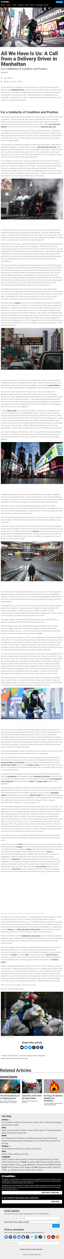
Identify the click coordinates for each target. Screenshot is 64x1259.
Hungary (20, 847)
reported (36, 531)
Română (58, 1165)
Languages (39, 5)
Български (31, 1162)
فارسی (23, 1165)
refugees (10, 929)
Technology (55, 1122)
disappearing (12, 776)
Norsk (28, 1170)
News (48, 1122)
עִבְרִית (27, 1167)
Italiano (19, 81)
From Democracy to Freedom (13, 1138)
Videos (30, 1130)
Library (8, 5)
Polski (4, 1162)
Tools (14, 5)
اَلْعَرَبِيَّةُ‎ (4, 1167)
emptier (17, 303)
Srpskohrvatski (42, 1165)
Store (27, 5)
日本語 (23, 1162)
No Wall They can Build (22, 1149)
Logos (41, 1130)
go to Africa (16, 869)
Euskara (5, 1165)
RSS (9, 1120)
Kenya (29, 849)
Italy (26, 955)
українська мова (45, 1167)
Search (32, 5)
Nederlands (31, 1165)
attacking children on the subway (12, 762)
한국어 (51, 1165)
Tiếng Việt (56, 1167)
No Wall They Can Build (48, 1141)
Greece (49, 852)
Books (3, 5)
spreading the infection (41, 776)
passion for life (51, 955)
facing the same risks (48, 127)
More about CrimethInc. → (51, 1192)
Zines (4, 1130)
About (46, 5)
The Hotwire (36, 1149)
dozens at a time (33, 765)
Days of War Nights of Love (28, 1141)
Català (4, 1170)
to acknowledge (53, 385)
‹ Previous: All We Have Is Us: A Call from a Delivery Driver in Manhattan (23, 1056)
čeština (57, 1162)
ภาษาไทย (34, 1167)
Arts (3, 1122)
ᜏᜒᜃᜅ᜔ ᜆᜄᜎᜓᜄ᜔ (36, 1170)
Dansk (21, 1167)
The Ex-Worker (7, 1149)
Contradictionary (31, 1138)
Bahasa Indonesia (47, 1162)
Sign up (56, 1225)
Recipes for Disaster (9, 1141)
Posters (17, 1130)
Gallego (14, 1170)
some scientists (41, 866)
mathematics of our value (31, 936)
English (4, 1159)
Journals (10, 1130)
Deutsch (24, 1159)
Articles (5, 1120)
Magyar (11, 1165)
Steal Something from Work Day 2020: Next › (15, 1058)
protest (31, 781)
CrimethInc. (5, 2)
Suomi (17, 1162)
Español (11, 1159)
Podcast (5, 1146)
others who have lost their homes (29, 929)
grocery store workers (9, 765)
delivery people (35, 795)
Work (40, 1138)
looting (14, 955)
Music (36, 1130)
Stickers (24, 1130)
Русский (55, 1159)
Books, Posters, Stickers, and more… (15, 1154)
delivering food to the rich (47, 147)
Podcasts (20, 5)
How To (42, 1122)
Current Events (8, 78)
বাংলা (9, 1167)
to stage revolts (41, 781)
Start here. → (56, 1201)
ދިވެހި (8, 1170)
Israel (20, 844)
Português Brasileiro (43, 1159)
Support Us (59, 2)
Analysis (17, 1122)
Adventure (9, 1122)
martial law (16, 859)
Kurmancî (21, 1170)
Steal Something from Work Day (14, 1133)
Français (6, 81)
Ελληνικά (13, 81)
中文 (38, 1162)
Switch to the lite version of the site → (32, 1249)
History (36, 1122)
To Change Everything (53, 1130)
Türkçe (17, 1165)
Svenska (15, 1167)
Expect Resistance (50, 1138)
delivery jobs (11, 410)
